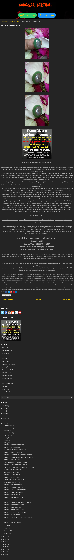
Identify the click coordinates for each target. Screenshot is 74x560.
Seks (3, 386)
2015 (4, 544)
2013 (4, 549)
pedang (4, 367)
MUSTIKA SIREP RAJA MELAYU (14, 460)
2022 (4, 416)
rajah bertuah (6, 383)
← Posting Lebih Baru (7, 299)
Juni (5, 440)
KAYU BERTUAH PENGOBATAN (14, 480)
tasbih (4, 389)
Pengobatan (5, 378)
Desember (7, 425)
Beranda (4, 21)
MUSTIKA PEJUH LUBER (12, 515)
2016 (4, 541)
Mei (5, 443)
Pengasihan (5, 372)
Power (18, 21)
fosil (3, 347)
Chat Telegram (47, 15)
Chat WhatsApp (27, 15)
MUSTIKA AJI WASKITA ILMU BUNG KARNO (18, 502)
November (7, 428)
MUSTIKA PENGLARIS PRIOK (13, 485)
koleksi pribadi (6, 356)
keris (3, 353)
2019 (4, 423)
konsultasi (5, 358)
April (6, 525)
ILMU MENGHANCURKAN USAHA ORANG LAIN (19, 467)
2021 (4, 418)
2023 (4, 413)
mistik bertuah (6, 364)
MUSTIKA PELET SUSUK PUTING (14, 445)
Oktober (7, 430)
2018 (4, 536)
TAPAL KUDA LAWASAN (11, 472)
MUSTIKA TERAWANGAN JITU (13, 487)
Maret (6, 528)
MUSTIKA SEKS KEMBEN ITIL (11, 25)
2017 (4, 539)
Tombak (4, 392)
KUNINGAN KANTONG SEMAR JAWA (15, 450)
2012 (4, 551)
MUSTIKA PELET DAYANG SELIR (14, 505)
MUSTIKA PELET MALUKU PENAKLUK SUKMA (19, 500)
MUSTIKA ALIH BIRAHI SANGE (13, 492)
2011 (4, 554)
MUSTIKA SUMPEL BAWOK (12, 477)
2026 (4, 406)
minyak (4, 361)
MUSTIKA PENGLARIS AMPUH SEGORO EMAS (18, 457)
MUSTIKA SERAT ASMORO (12, 507)
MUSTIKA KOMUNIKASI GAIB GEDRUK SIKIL (18, 455)
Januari (6, 533)
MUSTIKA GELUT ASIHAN (12, 495)
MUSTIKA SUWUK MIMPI (12, 447)
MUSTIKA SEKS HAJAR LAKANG (14, 510)
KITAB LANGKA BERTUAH (12, 482)
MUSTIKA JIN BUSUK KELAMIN (14, 452)
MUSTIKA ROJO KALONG (12, 475)
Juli (5, 438)
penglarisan (6, 375)
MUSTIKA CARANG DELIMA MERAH (15, 465)
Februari (7, 531)
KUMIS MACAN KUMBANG (12, 470)
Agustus (7, 435)
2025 (4, 408)
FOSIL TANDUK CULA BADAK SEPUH (15, 462)
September (8, 433)
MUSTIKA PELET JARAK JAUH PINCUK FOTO (18, 517)
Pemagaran (11, 21)
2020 (4, 421)
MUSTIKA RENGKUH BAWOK (13, 520)
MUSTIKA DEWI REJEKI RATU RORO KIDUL (18, 512)
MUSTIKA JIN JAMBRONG (12, 522)
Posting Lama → (68, 299)
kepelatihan (5, 350)
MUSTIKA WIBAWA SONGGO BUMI (15, 490)
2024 (4, 411)
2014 (4, 546)
